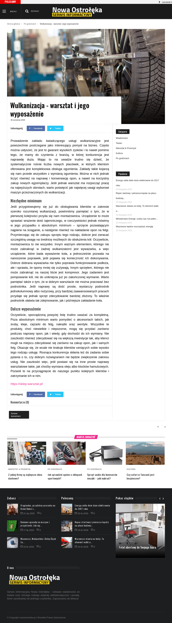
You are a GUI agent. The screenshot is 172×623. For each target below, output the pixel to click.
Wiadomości (122, 138)
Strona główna (13, 24)
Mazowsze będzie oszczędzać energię (134, 226)
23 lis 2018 (27, 547)
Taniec (119, 143)
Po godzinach (30, 24)
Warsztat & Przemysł (126, 148)
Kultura (119, 153)
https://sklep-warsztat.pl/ (27, 384)
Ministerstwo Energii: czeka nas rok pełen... (137, 218)
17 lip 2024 (27, 530)
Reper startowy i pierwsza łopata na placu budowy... (92, 523)
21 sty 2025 (27, 513)
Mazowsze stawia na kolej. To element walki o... (89, 540)
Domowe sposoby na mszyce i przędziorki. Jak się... (35, 523)
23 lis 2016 (82, 513)
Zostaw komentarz (16, 414)
